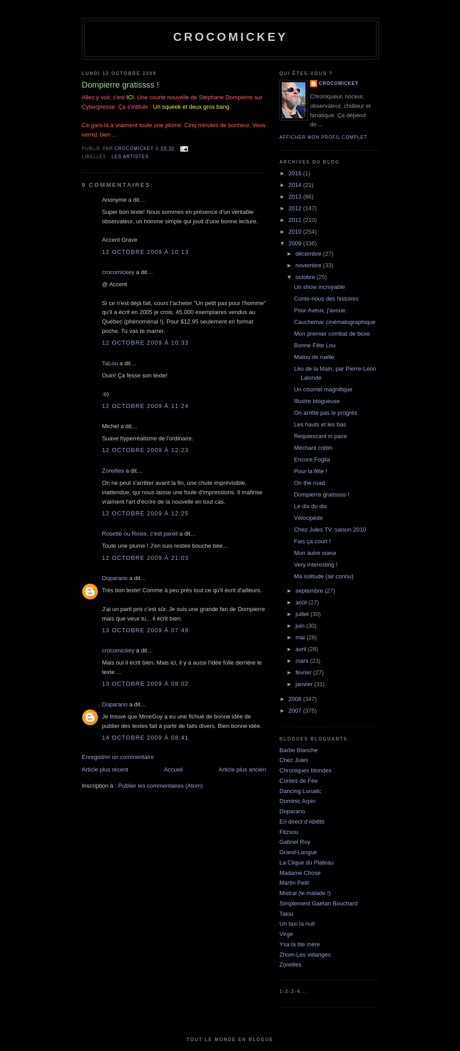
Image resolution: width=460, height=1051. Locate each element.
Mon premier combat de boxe (332, 333)
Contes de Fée (298, 780)
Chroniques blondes (305, 770)
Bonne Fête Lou (315, 345)
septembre (310, 590)
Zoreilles (113, 470)
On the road (309, 482)
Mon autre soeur (315, 553)
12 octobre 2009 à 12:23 (145, 450)
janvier (305, 684)
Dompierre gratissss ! (321, 494)
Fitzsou (288, 832)
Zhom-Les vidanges (305, 954)
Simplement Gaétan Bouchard (318, 903)
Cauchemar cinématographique (334, 322)
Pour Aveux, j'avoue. (320, 310)
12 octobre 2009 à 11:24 (145, 406)
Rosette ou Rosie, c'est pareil (140, 533)
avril (302, 649)
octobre (306, 277)
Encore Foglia (312, 459)
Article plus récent (105, 769)
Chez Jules (293, 760)
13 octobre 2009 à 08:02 (145, 683)
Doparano (115, 578)
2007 (295, 710)
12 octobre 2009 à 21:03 (145, 557)
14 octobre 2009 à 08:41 (145, 737)
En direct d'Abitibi (301, 821)
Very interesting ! (315, 564)
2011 (295, 220)
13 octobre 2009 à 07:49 (145, 630)
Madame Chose (300, 872)
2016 (295, 173)
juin (301, 625)
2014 (295, 185)
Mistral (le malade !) (305, 893)
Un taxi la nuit (297, 923)
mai (301, 637)
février (305, 672)
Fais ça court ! (312, 541)
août (302, 602)
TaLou (110, 363)
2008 (295, 699)
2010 (295, 231)
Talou (286, 913)
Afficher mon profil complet (323, 137)
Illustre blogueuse (317, 401)
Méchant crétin (313, 447)
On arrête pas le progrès (325, 412)
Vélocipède (308, 517)
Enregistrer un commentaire (118, 757)
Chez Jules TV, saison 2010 (330, 529)
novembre (309, 265)
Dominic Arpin (297, 801)
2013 (295, 196)
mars (303, 660)
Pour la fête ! (310, 471)
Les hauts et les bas (320, 424)
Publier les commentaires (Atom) (160, 785)
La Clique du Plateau (306, 862)
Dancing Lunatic (300, 791)
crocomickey (230, 37)
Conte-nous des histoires (326, 298)
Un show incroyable (319, 287)
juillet (303, 614)
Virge (286, 934)
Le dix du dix (310, 506)
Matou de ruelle (314, 357)
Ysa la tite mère (299, 944)
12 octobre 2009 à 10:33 (145, 342)
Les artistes (130, 156)
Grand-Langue (298, 852)
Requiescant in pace (320, 436)
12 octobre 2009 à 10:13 (145, 251)
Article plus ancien (242, 769)
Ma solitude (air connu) (323, 576)
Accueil (173, 769)
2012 (295, 208)
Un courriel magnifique (323, 389)
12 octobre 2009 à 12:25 (145, 513)
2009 (295, 243)
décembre (309, 253)
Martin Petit (294, 882)
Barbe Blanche (298, 750)
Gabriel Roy (294, 841)
